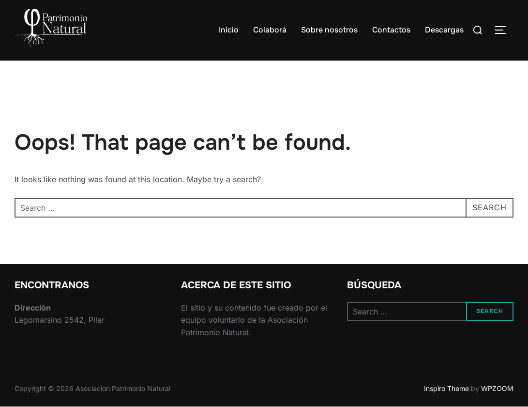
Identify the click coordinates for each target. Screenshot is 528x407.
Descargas (444, 30)
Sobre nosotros (329, 30)
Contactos (391, 30)
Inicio (229, 30)
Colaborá (270, 30)
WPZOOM (497, 388)
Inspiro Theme (446, 388)
